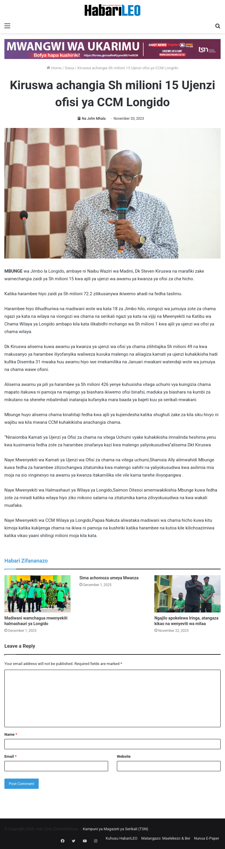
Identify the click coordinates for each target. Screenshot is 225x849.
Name (10, 734)
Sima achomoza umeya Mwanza (109, 577)
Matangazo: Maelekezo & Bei (165, 838)
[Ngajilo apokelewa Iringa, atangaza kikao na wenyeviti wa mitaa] (187, 593)
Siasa (69, 68)
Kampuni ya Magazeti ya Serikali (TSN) (115, 829)
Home (54, 68)
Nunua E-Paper (206, 838)
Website (124, 756)
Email (10, 756)
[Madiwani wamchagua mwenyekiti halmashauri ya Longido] (37, 593)
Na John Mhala (93, 119)
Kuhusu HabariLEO (121, 838)
